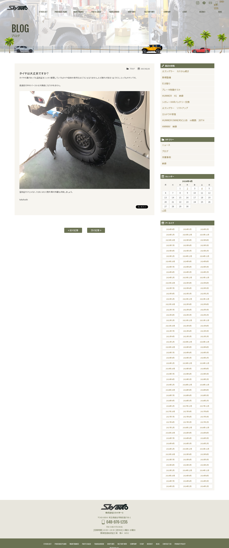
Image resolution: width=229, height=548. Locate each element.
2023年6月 (187, 282)
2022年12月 (187, 293)
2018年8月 (204, 384)
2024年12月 (187, 250)
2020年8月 (204, 341)
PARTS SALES (86, 538)
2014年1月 (204, 480)
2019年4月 (170, 373)
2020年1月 (170, 357)
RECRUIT (150, 538)
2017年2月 (204, 416)
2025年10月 (170, 234)
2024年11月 (204, 250)
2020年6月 (187, 347)
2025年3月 (187, 245)
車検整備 (166, 76)
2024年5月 (204, 261)
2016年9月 (187, 427)
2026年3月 (187, 223)
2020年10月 (170, 341)
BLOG (158, 538)
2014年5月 (204, 475)
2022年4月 (170, 309)
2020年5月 (204, 347)
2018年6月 (187, 389)
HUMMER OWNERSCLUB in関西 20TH (179, 117)
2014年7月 (170, 475)
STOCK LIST (48, 538)
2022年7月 (170, 304)
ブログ (132, 68)
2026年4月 (170, 223)
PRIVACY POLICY (180, 538)
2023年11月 (204, 272)
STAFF (142, 538)
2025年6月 (187, 239)
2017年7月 (170, 411)
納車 (164, 158)
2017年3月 (187, 416)
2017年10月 (170, 406)
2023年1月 (170, 293)
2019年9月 (187, 363)
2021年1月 (170, 336)
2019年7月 (170, 368)
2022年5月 (204, 304)
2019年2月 (204, 373)
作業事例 (166, 152)
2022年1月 (170, 314)
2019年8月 (204, 363)
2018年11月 (204, 379)
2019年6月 (187, 368)
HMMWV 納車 (168, 122)
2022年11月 (204, 293)
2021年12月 (187, 314)
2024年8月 (204, 255)
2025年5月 (204, 239)
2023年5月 (204, 282)
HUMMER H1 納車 (171, 94)
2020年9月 (187, 341)
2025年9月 (187, 234)
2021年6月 (187, 325)
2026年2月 (204, 223)
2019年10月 (170, 363)
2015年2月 (204, 459)
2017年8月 (204, 406)
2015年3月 (187, 459)
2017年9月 (187, 406)
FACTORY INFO (122, 538)
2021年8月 (204, 320)
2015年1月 (170, 464)
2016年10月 (170, 427)
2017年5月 (204, 411)
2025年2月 (204, 245)
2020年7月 (170, 347)
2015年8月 (204, 448)
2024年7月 (170, 261)
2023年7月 (170, 282)
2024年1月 (170, 272)
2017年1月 (170, 422)
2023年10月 (170, 277)
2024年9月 (187, 255)
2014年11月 (204, 464)
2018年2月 (204, 395)
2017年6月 (187, 411)
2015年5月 (204, 454)
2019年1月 (170, 379)
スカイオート (17, 8)
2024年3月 (187, 266)
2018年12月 (187, 379)
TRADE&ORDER (99, 538)
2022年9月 (187, 298)
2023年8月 (204, 277)
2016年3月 (187, 438)
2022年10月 (170, 298)
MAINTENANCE (74, 538)
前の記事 (73, 230)
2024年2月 (204, 266)
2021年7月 (170, 325)
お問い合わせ (203, 3)
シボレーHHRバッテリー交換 (173, 99)
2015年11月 (204, 443)
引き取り (165, 82)
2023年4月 (170, 288)
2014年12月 (187, 464)
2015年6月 (187, 454)
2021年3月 (187, 331)
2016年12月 (187, 422)
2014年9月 (187, 470)
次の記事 (96, 230)
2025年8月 (204, 234)
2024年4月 (170, 266)
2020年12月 (187, 336)
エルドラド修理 (168, 111)
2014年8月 (204, 470)
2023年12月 (187, 272)
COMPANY (133, 538)
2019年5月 (204, 368)
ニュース (165, 141)
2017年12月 (187, 400)
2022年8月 (204, 298)
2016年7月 (170, 432)
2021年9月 (187, 320)
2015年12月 (187, 443)
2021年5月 (204, 325)
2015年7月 (170, 454)
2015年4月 (170, 459)
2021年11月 (204, 314)
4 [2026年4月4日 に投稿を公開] (201, 182)
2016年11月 (204, 422)
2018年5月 (204, 389)
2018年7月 (170, 389)
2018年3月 (187, 395)
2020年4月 (170, 352)
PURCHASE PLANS (60, 538)
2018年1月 (170, 400)
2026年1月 (170, 229)
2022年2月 (204, 309)
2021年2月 (204, 331)
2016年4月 (170, 438)
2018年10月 (170, 384)
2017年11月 (204, 400)
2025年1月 (170, 250)
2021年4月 (170, 331)
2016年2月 (204, 438)
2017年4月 (170, 416)
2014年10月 (170, 470)
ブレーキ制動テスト (170, 88)
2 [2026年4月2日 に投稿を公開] (187, 182)
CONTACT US (167, 538)
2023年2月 (204, 288)
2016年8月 (204, 427)
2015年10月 (170, 448)
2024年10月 (170, 255)
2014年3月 (170, 480)
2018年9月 (187, 384)
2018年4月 (170, 395)
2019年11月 (204, 357)
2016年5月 (204, 432)
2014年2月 (187, 480)
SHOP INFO (110, 538)
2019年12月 (187, 357)
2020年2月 (204, 352)
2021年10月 (170, 320)
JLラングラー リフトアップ (173, 105)
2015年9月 (187, 448)
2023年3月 (187, 288)
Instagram (191, 3)
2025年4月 (170, 245)
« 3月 (164, 204)
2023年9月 (187, 277)
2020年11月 (204, 336)
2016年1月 (170, 443)
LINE (197, 3)
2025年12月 (187, 229)
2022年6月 (187, 304)
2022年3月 (187, 309)
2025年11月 (204, 229)
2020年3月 (187, 352)
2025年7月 (170, 239)
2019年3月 (187, 373)
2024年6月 (187, 261)
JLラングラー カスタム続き (173, 71)
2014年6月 (187, 475)
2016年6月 (187, 432)
